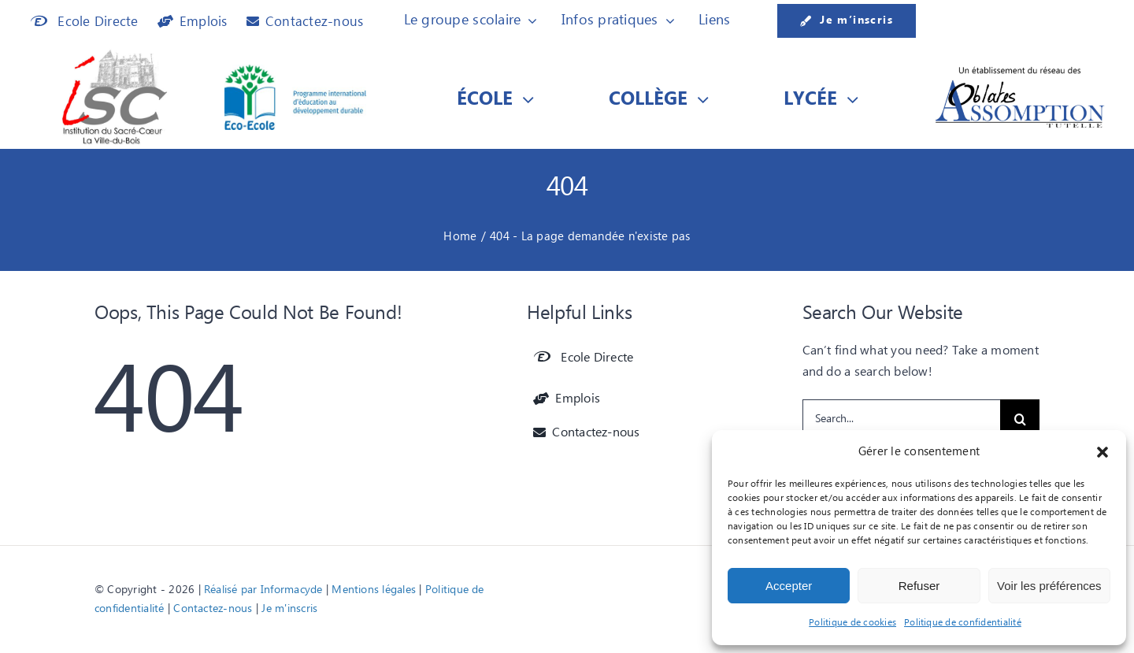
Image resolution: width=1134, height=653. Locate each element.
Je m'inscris (289, 609)
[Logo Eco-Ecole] (295, 71)
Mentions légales (374, 590)
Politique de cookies (852, 622)
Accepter (788, 585)
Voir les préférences (1049, 585)
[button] (1102, 452)
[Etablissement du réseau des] (1019, 70)
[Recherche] (1020, 419)
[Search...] (901, 419)
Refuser (919, 585)
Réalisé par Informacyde (263, 590)
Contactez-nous (212, 609)
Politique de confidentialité (962, 622)
